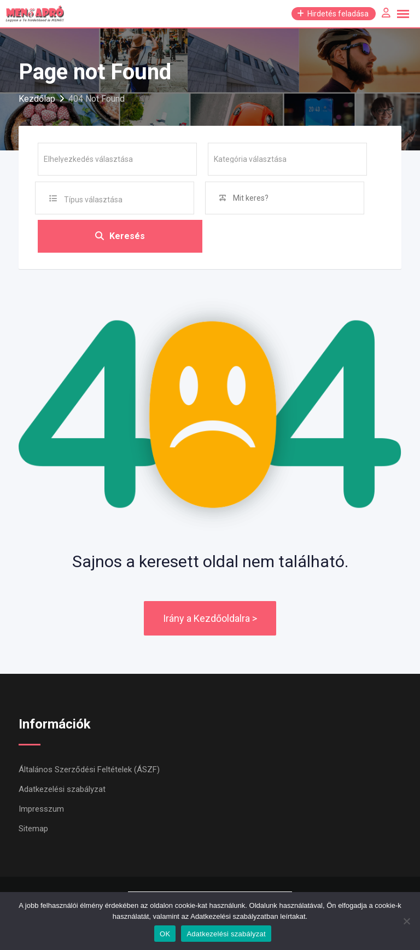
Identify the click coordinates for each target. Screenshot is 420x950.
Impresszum (41, 809)
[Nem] (406, 921)
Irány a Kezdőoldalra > (210, 618)
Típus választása (93, 199)
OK (165, 934)
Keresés (120, 236)
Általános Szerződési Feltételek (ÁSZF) (89, 769)
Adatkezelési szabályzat (62, 789)
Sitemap (33, 829)
